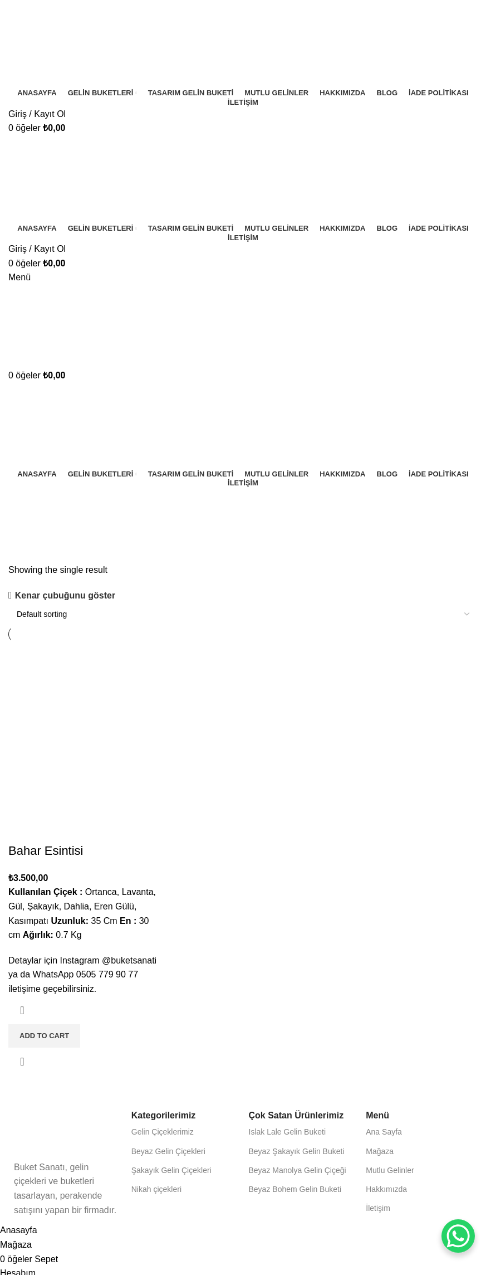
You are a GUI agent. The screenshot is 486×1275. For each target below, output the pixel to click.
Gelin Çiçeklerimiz (162, 1131)
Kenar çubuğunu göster (65, 595)
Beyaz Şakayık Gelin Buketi (297, 1151)
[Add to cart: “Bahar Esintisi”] (44, 1036)
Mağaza (380, 1151)
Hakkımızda (386, 1189)
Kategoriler (31, 556)
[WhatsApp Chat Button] (458, 1236)
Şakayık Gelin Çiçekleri (171, 1170)
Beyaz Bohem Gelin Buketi (295, 1189)
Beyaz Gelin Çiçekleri (168, 1151)
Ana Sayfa (384, 1131)
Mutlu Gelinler (390, 1170)
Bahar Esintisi (46, 851)
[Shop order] (243, 614)
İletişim (378, 1208)
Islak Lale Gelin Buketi (287, 1131)
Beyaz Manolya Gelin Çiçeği (297, 1170)
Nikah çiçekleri (156, 1189)
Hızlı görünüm (22, 1062)
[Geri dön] (22, 501)
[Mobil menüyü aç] (19, 277)
